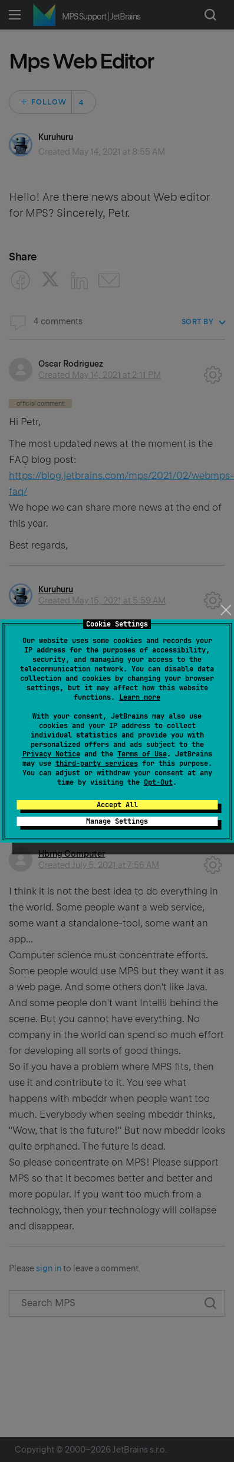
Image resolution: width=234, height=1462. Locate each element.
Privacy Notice (51, 754)
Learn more (139, 697)
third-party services (96, 763)
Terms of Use (142, 754)
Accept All (117, 805)
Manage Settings (117, 821)
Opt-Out (158, 782)
